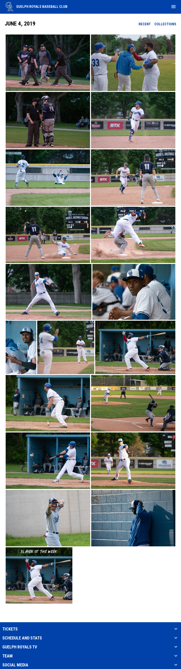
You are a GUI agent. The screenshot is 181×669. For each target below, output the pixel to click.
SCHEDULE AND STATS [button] (22, 638)
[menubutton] (173, 6)
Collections (165, 24)
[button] (48, 63)
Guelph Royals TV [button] (19, 647)
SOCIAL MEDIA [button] (15, 665)
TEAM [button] (7, 656)
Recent (145, 24)
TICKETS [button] (10, 629)
